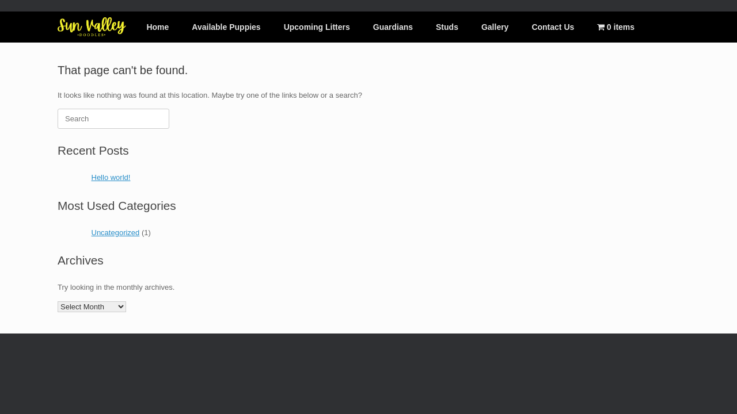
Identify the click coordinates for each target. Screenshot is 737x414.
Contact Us (552, 27)
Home (157, 27)
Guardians (393, 27)
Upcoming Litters (317, 27)
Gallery (494, 27)
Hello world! (111, 177)
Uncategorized (116, 232)
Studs (447, 27)
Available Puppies (226, 27)
